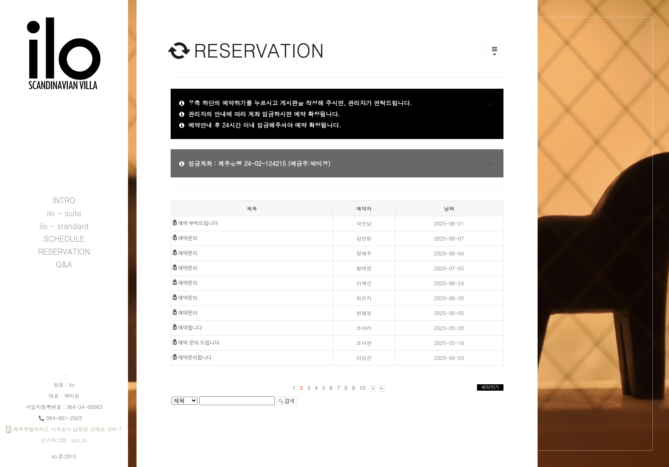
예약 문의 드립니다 (198, 342)
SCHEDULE (64, 238)
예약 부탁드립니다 (198, 223)
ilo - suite (64, 213)
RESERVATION (64, 251)
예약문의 (187, 238)
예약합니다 (190, 328)
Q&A (64, 264)
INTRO (63, 200)
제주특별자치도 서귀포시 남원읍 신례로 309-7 (64, 428)
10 (362, 388)
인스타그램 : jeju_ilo (64, 440)
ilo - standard (63, 225)
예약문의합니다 (195, 357)
